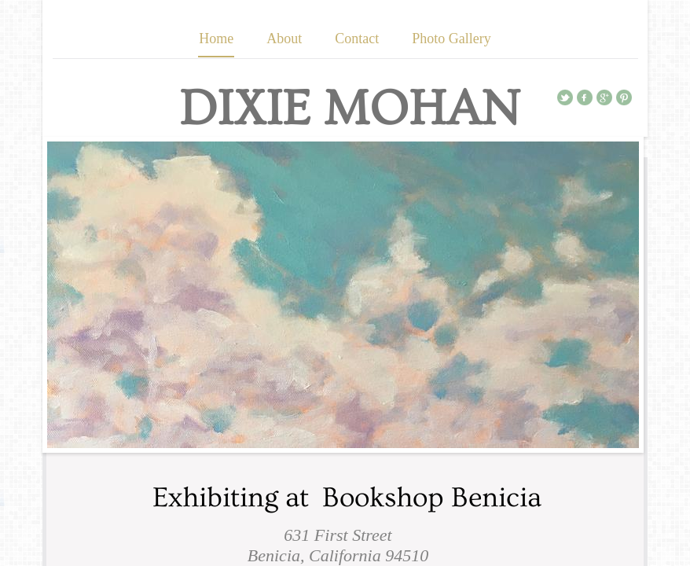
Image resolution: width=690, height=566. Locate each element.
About (284, 38)
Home (216, 38)
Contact (357, 38)
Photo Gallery (451, 38)
